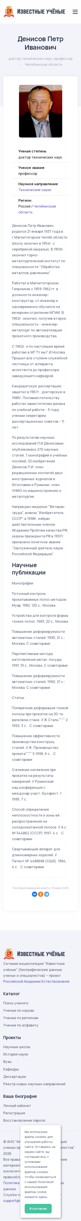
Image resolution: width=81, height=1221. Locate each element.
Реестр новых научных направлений (34, 1084)
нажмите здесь (36, 1197)
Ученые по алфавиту (20, 1025)
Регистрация (14, 1113)
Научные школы (16, 1046)
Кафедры (11, 1069)
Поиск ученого (15, 1003)
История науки (15, 1054)
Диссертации (14, 1076)
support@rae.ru (16, 1200)
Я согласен (38, 1208)
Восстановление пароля (24, 1120)
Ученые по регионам (20, 1017)
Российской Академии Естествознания (36, 981)
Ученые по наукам (18, 1010)
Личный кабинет (17, 1105)
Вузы (7, 1061)
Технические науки (34, 189)
